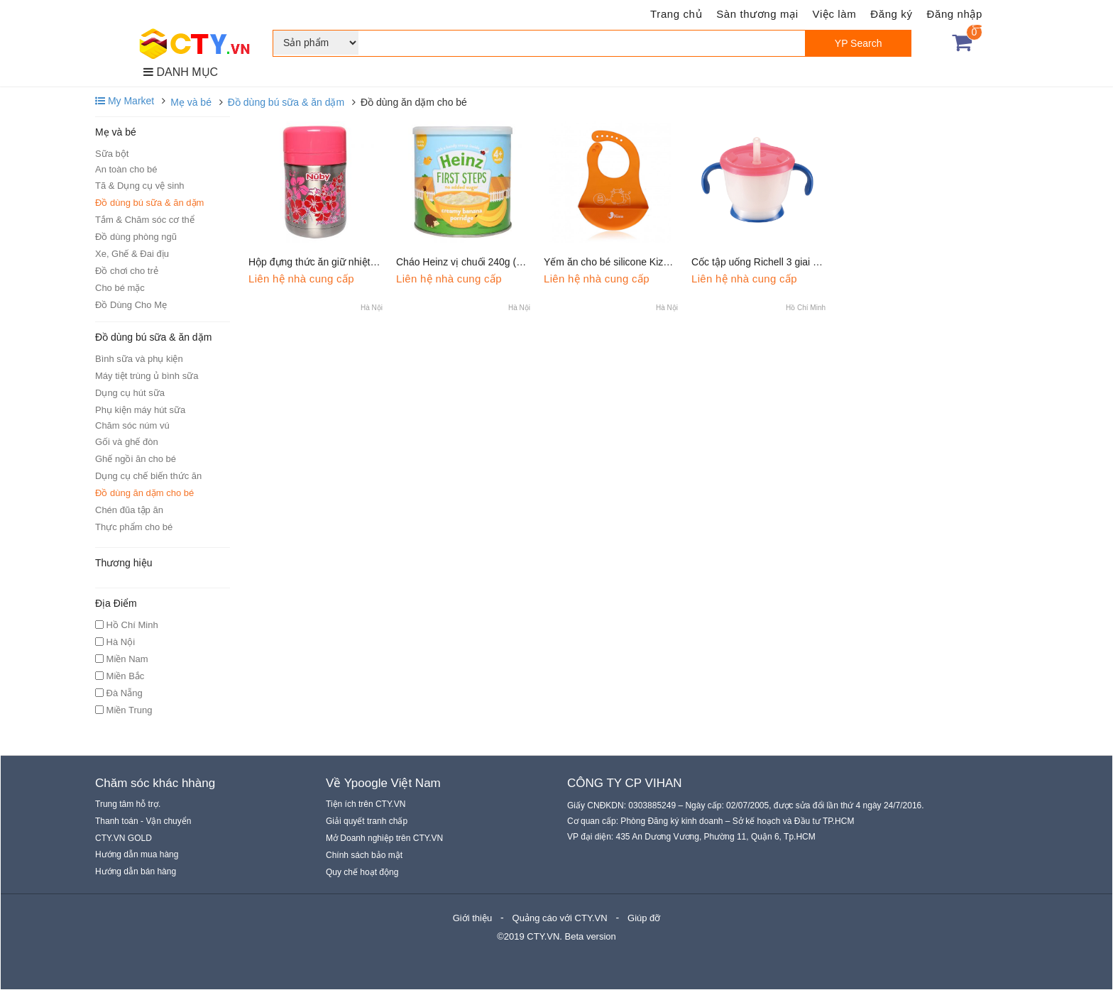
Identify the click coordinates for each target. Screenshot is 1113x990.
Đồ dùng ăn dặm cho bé (144, 493)
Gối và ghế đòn (126, 441)
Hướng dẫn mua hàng (136, 854)
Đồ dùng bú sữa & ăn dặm (286, 102)
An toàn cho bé (126, 169)
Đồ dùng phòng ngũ (136, 236)
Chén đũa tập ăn (129, 510)
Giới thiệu (472, 918)
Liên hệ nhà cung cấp (301, 279)
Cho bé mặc (120, 287)
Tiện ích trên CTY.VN (365, 804)
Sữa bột (111, 153)
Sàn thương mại (757, 14)
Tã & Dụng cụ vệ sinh (140, 185)
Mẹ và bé (191, 102)
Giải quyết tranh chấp (366, 821)
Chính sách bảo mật (364, 855)
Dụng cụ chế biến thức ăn (148, 476)
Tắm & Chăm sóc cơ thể (144, 219)
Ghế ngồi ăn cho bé (135, 458)
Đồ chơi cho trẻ (126, 270)
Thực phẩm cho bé (133, 527)
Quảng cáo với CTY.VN (560, 918)
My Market (124, 100)
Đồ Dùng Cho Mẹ (131, 304)
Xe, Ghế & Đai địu (132, 253)
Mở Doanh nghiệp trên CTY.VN (384, 838)
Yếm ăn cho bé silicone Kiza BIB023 (624, 262)
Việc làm (835, 14)
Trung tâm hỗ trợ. (127, 804)
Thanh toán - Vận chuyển (143, 821)
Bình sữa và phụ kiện (139, 358)
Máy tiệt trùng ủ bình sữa (146, 375)
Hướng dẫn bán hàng (135, 871)
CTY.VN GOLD (123, 838)
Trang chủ (676, 14)
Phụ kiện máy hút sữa (140, 410)
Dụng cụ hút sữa (130, 392)
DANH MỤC (180, 72)
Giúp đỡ (643, 918)
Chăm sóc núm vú (132, 425)
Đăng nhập (954, 14)
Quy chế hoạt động (362, 872)
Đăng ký (891, 14)
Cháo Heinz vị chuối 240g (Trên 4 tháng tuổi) (495, 262)
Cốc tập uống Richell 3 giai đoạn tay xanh (783, 262)
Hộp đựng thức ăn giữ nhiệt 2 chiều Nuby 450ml (354, 262)
